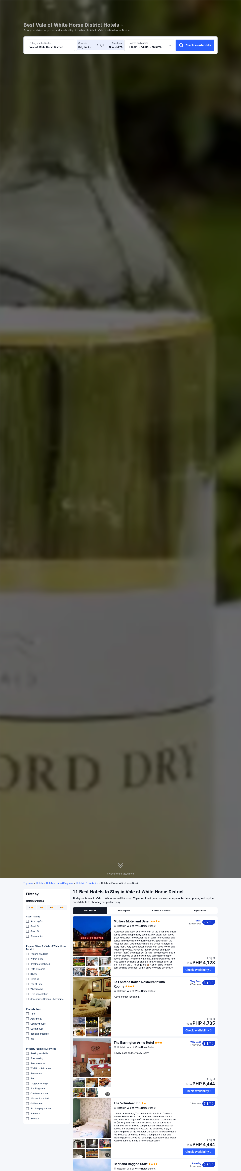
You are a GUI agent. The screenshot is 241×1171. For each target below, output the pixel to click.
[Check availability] (195, 45)
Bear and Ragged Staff (130, 1134)
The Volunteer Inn (127, 1082)
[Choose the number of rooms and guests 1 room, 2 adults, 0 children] (150, 45)
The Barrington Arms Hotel (134, 1031)
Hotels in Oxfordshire (87, 883)
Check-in (82, 43)
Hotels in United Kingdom (59, 883)
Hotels (39, 883)
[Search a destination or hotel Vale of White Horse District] (51, 45)
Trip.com (28, 883)
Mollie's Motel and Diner (132, 921)
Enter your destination (40, 43)
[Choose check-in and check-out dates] (88, 45)
